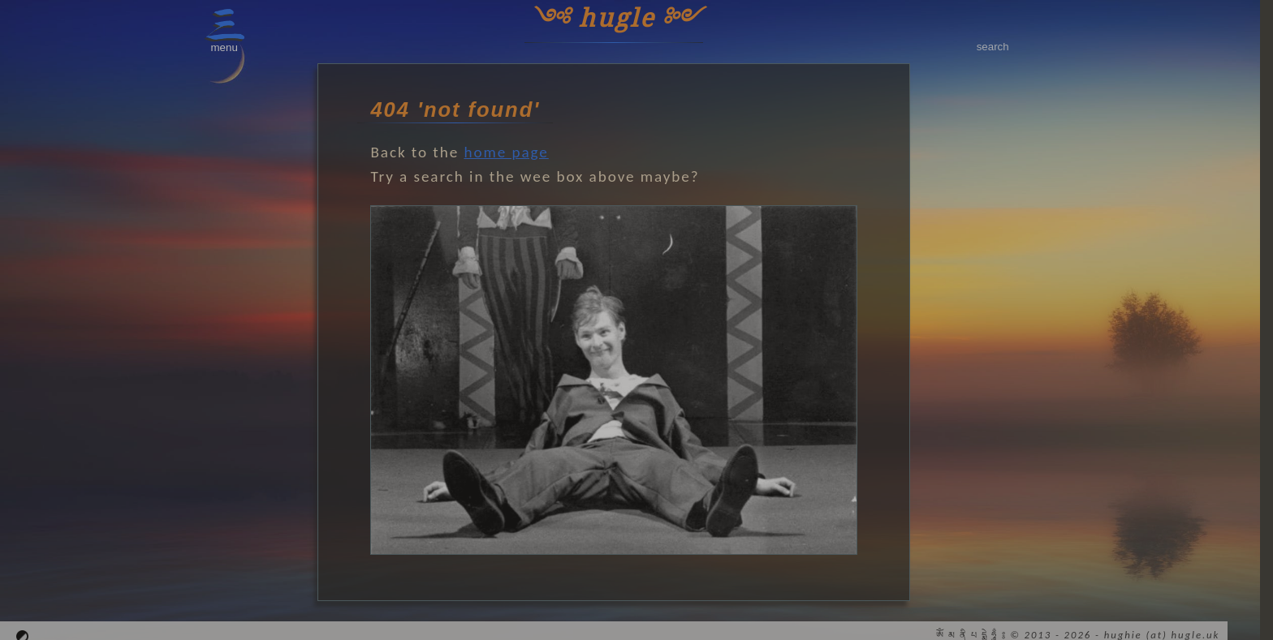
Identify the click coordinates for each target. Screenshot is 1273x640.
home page (506, 152)
